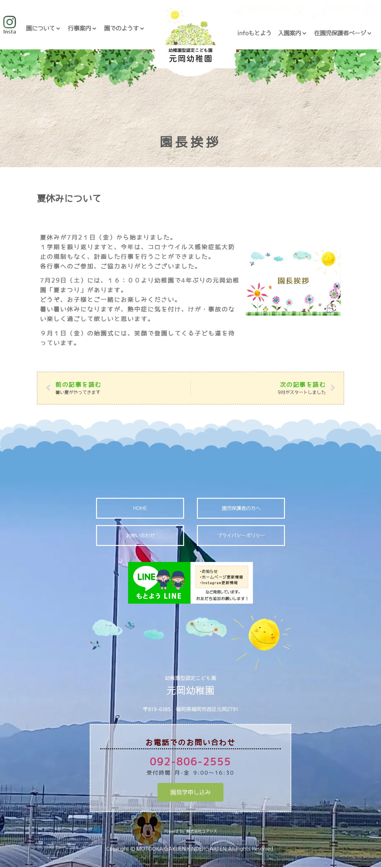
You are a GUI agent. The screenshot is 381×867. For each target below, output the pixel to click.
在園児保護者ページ (342, 33)
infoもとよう (254, 33)
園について (43, 28)
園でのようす (124, 28)
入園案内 (292, 33)
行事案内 (82, 28)
